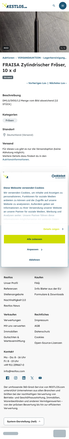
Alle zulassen (34, 239)
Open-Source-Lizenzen (48, 342)
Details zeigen (51, 229)
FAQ (37, 283)
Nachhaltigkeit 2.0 (15, 300)
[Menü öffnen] (62, 5)
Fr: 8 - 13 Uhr (11, 361)
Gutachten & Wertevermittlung (14, 339)
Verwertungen (12, 320)
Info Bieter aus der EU (47, 288)
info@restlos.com (14, 371)
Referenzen (10, 288)
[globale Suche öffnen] (54, 5)
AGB (37, 325)
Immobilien (11, 331)
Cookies (39, 337)
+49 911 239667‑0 (14, 364)
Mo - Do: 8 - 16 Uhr (15, 357)
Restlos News (12, 305)
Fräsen (10, 120)
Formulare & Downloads (49, 294)
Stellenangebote (14, 294)
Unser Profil (11, 283)
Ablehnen (34, 259)
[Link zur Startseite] (15, 5)
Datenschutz (42, 331)
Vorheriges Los (36, 83)
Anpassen (34, 249)
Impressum (41, 320)
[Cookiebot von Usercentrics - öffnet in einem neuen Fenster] (51, 177)
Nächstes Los (57, 83)
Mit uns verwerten (14, 325)
